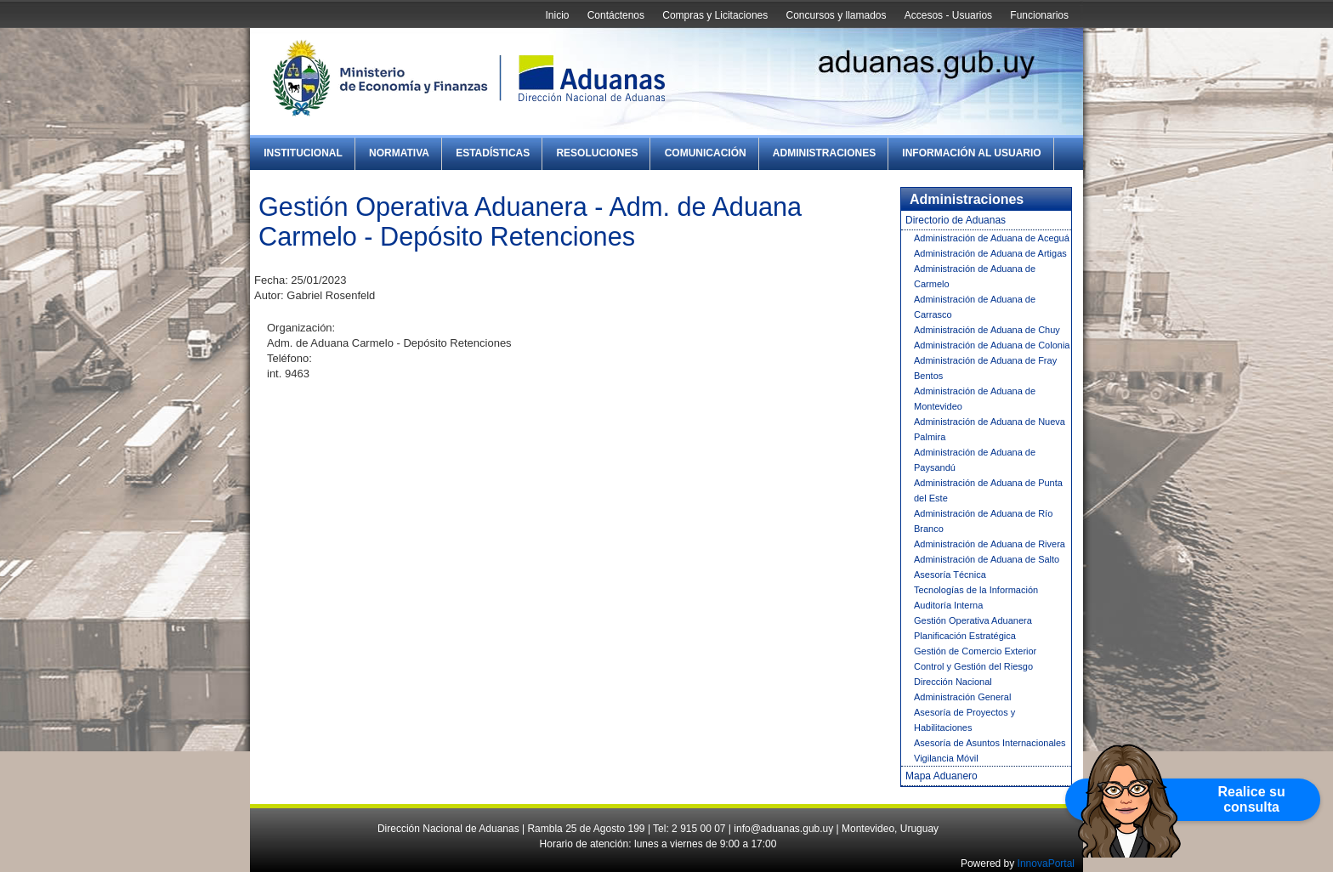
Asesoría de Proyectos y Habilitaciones (964, 720)
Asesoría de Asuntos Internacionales (990, 743)
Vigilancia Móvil (946, 758)
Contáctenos (615, 15)
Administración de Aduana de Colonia (991, 345)
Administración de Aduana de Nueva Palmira (989, 429)
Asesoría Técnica (950, 574)
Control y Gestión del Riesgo (973, 666)
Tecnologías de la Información (976, 590)
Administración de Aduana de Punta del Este (988, 490)
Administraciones (824, 153)
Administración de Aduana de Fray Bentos (985, 368)
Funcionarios (1039, 15)
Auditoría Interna (948, 605)
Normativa (399, 153)
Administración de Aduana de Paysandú (974, 460)
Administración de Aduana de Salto (986, 559)
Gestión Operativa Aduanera (973, 620)
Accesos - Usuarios (948, 15)
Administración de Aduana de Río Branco (983, 521)
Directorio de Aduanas (955, 220)
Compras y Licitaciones (715, 15)
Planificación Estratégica (965, 636)
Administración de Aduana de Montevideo (974, 398)
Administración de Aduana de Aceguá (991, 238)
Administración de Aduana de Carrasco (974, 307)
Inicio (557, 15)
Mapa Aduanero (941, 776)
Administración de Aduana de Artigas (990, 253)
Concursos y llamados (836, 15)
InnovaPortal (1046, 863)
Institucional (303, 153)
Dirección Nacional (953, 682)
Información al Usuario (971, 153)
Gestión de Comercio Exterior (975, 651)
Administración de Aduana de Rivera (989, 544)
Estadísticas (493, 153)
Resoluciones (597, 153)
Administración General (962, 697)
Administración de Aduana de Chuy (987, 330)
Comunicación (705, 153)
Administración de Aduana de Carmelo (974, 276)
